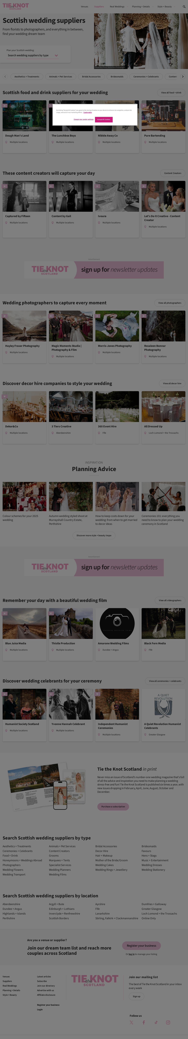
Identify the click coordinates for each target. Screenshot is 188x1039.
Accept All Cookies (103, 119)
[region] (95, 115)
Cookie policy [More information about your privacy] (87, 112)
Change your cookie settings (83, 119)
